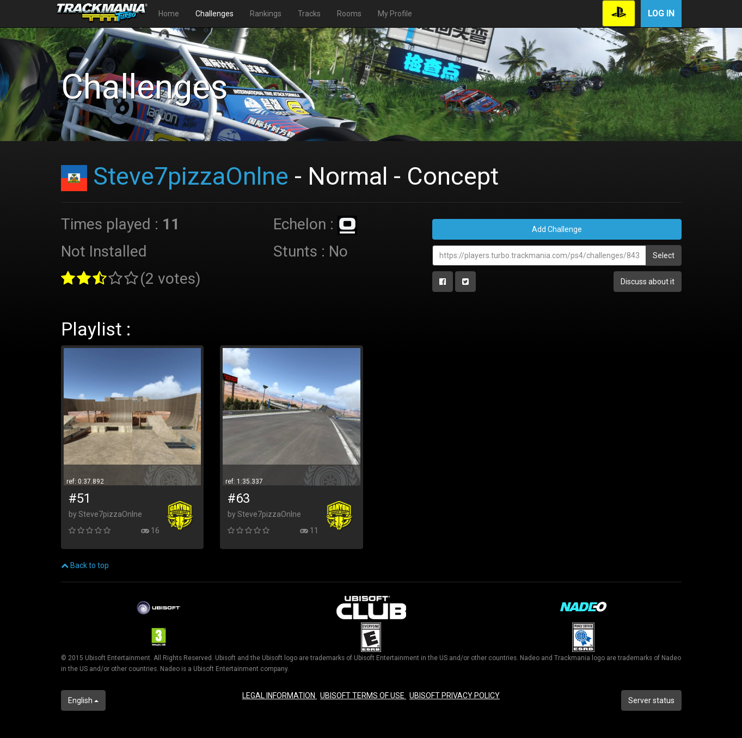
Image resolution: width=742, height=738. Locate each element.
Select (663, 255)
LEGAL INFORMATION (279, 695)
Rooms (349, 13)
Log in (661, 13)
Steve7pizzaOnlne (191, 176)
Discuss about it (647, 281)
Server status (651, 700)
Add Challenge (557, 229)
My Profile (395, 13)
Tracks (309, 13)
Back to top (85, 565)
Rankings (265, 13)
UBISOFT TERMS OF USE (363, 695)
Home (168, 13)
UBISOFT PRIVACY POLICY (454, 695)
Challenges (214, 13)
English (83, 700)
